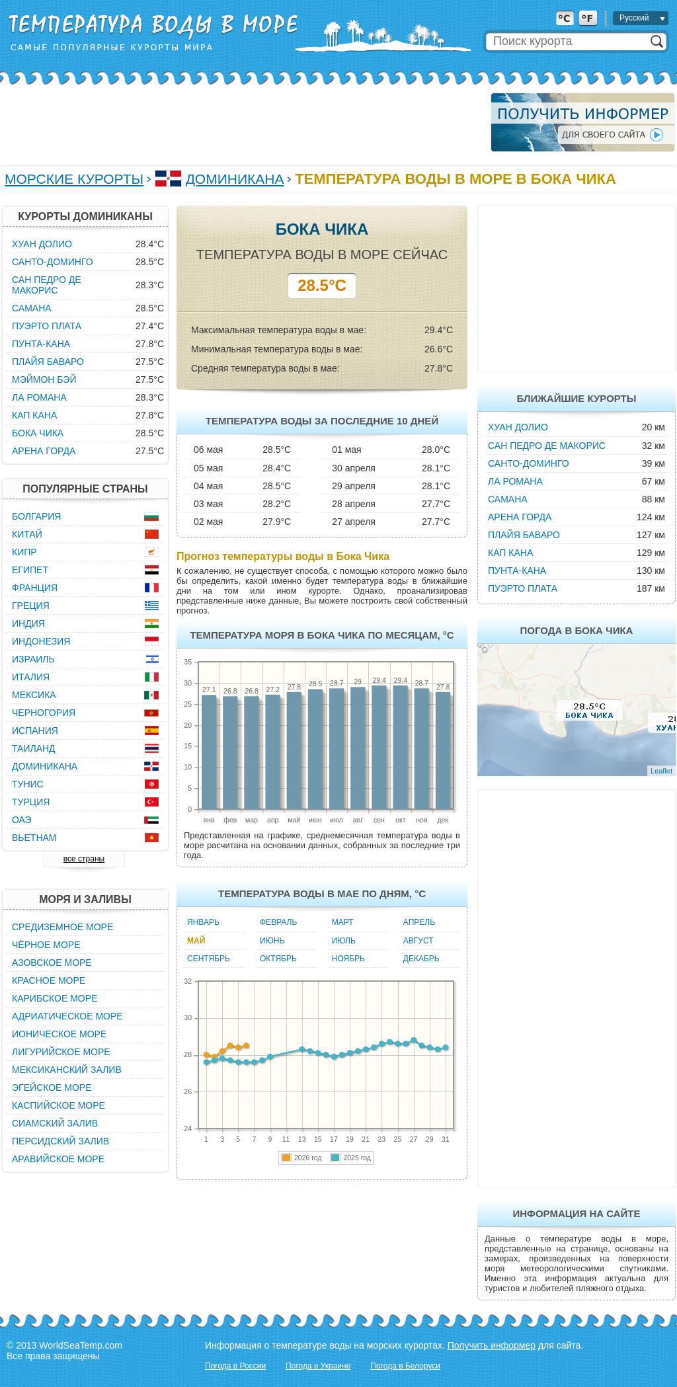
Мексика (34, 695)
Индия (28, 623)
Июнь (272, 940)
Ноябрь (348, 958)
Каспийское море (58, 1105)
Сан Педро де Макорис (547, 445)
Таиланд (34, 748)
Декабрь (421, 958)
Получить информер (492, 1345)
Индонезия (41, 641)
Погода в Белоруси (405, 1365)
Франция (35, 587)
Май (196, 940)
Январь (203, 922)
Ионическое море (59, 1034)
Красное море (48, 980)
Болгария (36, 516)
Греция (31, 605)
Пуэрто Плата (522, 588)
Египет (30, 570)
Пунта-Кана (517, 570)
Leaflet (661, 771)
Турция (31, 802)
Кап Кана (510, 552)
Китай (27, 534)
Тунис (28, 784)
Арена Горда (519, 517)
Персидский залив (60, 1141)
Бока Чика (37, 433)
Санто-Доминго (528, 463)
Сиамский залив (55, 1123)
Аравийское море (58, 1159)
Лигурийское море (61, 1052)
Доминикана (235, 178)
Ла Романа (515, 481)
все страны (83, 858)
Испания (35, 730)
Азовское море (52, 962)
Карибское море (54, 998)
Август (418, 940)
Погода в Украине (318, 1365)
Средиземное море (62, 927)
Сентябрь (208, 958)
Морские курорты (74, 178)
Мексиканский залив (67, 1069)
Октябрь (278, 958)
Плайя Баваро (524, 535)
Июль (344, 940)
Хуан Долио (518, 427)
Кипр (24, 552)
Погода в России (235, 1365)
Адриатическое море (67, 1016)
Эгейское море (52, 1087)
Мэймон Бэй (44, 379)
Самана (508, 499)
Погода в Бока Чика (576, 630)
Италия (31, 677)
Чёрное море (46, 944)
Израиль (33, 659)
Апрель (419, 922)
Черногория (43, 712)
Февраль (278, 922)
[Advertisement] (242, 122)
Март (343, 922)
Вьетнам (34, 837)
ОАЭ (22, 819)
